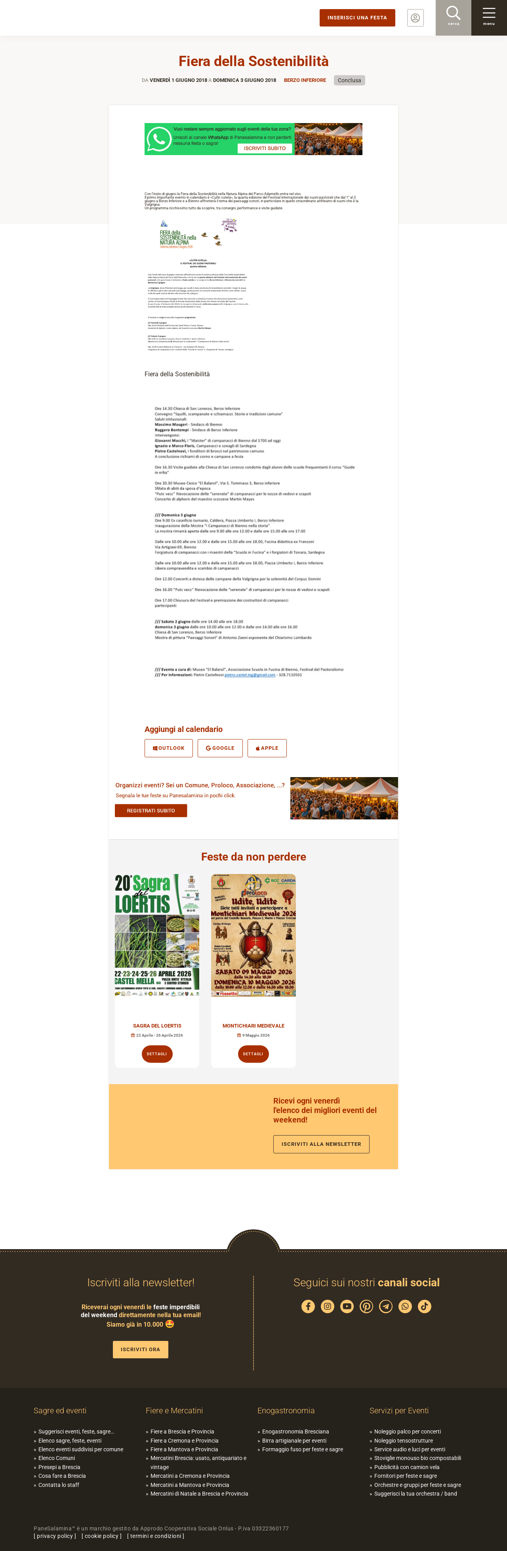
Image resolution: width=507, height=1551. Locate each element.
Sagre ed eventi (60, 1410)
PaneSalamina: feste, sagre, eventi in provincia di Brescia (61, 18)
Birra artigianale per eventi (294, 1440)
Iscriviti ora (140, 1349)
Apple (267, 748)
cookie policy (102, 1536)
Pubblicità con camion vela (407, 1467)
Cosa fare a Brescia (62, 1476)
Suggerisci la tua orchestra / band (415, 1493)
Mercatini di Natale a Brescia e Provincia (199, 1493)
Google (220, 748)
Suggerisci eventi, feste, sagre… (76, 1431)
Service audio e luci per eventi (409, 1449)
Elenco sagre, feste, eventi (69, 1440)
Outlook (169, 748)
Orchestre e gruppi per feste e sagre (417, 1485)
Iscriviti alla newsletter (321, 1144)
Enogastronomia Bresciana (295, 1431)
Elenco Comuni (56, 1458)
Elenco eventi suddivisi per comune (80, 1449)
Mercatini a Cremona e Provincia (190, 1476)
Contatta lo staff (58, 1485)
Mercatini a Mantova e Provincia (190, 1485)
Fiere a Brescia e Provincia (182, 1431)
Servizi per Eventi (399, 1410)
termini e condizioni (155, 1536)
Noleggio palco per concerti (407, 1431)
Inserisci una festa (357, 18)
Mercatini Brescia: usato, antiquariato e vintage (198, 1462)
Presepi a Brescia (59, 1467)
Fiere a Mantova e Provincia (184, 1449)
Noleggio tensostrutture (403, 1440)
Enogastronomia (286, 1410)
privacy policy (55, 1536)
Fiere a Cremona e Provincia (185, 1440)
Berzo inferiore (305, 80)
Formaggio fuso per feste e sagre (302, 1449)
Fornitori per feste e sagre (405, 1476)
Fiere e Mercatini (174, 1410)
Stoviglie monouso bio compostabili (417, 1458)
